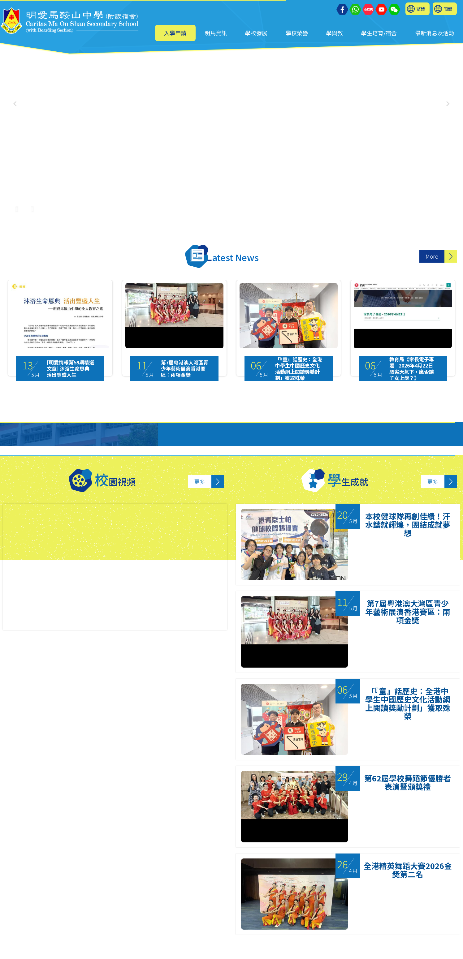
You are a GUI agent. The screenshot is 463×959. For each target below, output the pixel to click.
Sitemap (272, 952)
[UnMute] (32, 206)
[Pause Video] (17, 206)
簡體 (448, 9)
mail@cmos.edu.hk (42, 932)
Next (449, 812)
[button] (448, 104)
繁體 (420, 9)
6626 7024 (151, 940)
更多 (199, 481)
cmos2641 (147, 948)
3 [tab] (240, 887)
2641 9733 (139, 923)
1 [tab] (216, 887)
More (432, 256)
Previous (15, 812)
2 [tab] (228, 887)
